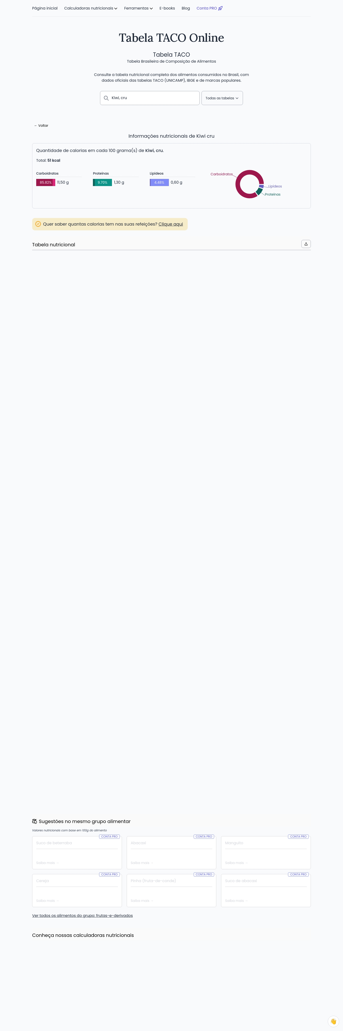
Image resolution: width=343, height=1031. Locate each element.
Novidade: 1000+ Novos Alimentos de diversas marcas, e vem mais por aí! (171, 746)
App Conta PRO (146, 1003)
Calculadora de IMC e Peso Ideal (59, 986)
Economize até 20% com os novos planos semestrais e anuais (72, 742)
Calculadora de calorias (52, 980)
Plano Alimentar (146, 986)
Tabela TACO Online (171, 37)
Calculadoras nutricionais (88, 8)
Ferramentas (136, 8)
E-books (167, 8)
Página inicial (45, 8)
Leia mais (44, 755)
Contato (280, 992)
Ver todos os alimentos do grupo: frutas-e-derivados (82, 573)
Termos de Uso (285, 980)
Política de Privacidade (292, 986)
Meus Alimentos (146, 980)
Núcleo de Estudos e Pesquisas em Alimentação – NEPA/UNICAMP (130, 1023)
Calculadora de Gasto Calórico (58, 992)
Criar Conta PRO (171, 427)
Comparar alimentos (150, 992)
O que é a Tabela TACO (221, 980)
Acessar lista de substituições (66, 285)
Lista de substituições (151, 998)
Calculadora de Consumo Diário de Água (66, 998)
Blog (186, 8)
